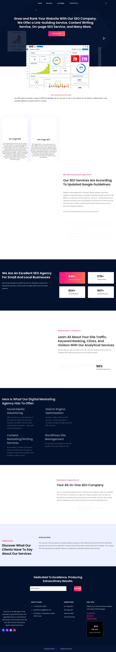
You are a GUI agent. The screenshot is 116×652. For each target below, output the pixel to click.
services (51, 98)
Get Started (55, 34)
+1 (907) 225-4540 (39, 606)
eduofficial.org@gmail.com (42, 610)
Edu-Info (7, 611)
